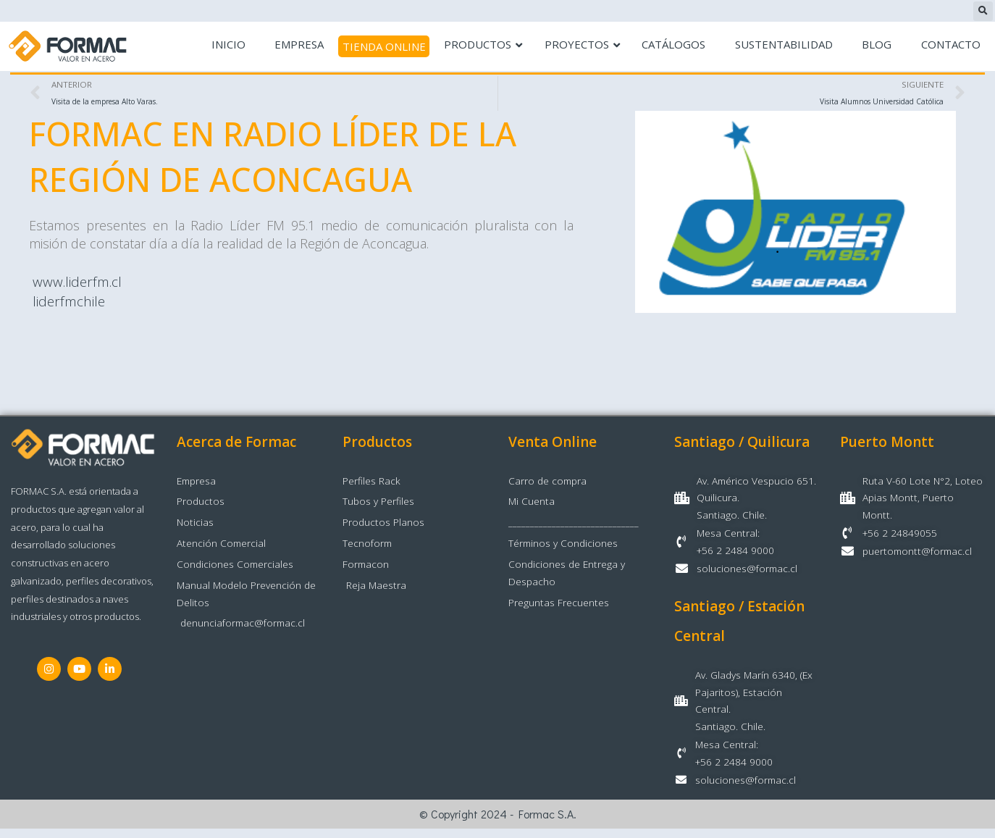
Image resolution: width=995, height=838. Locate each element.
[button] (983, 11)
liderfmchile (65, 302)
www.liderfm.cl (73, 282)
